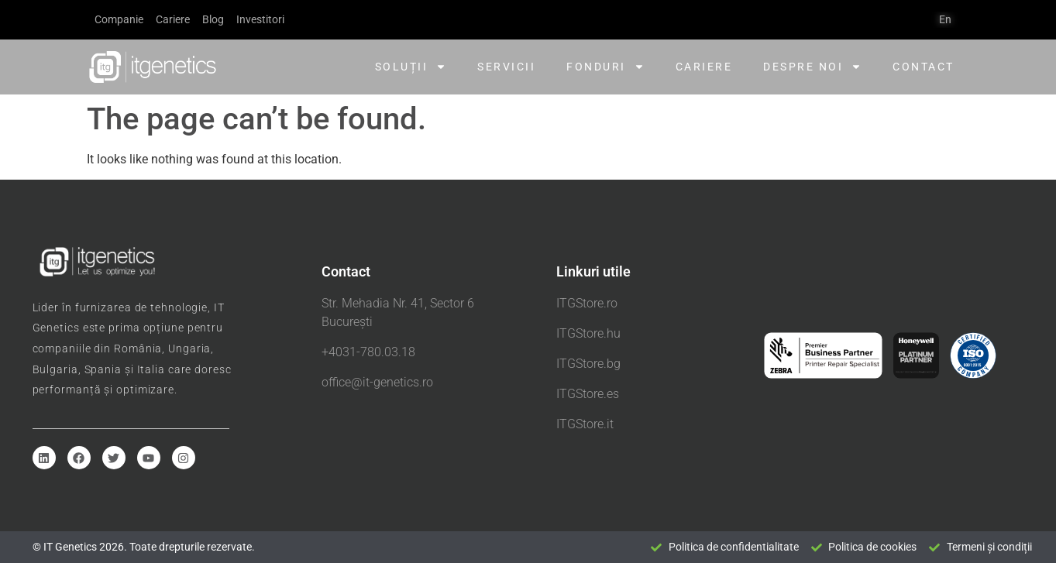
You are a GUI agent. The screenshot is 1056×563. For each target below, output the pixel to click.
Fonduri (605, 66)
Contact (924, 66)
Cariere (704, 66)
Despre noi (812, 66)
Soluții (411, 66)
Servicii (506, 66)
